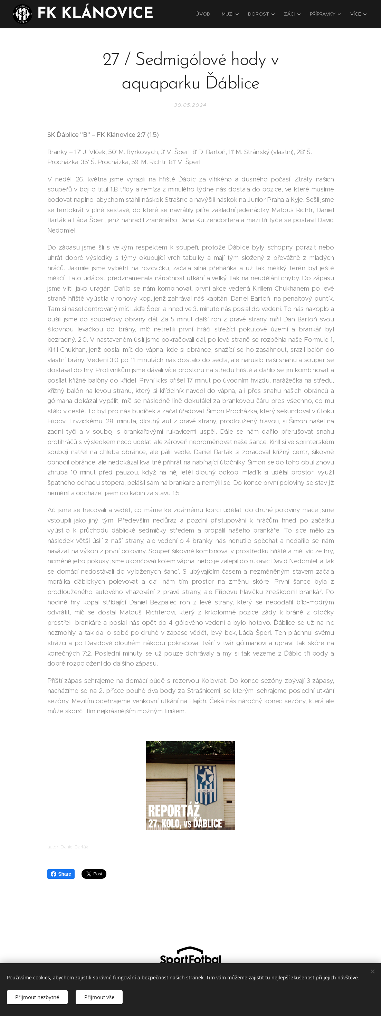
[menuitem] (207, 14)
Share (61, 874)
